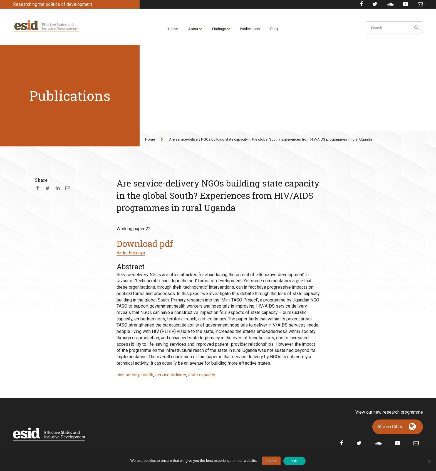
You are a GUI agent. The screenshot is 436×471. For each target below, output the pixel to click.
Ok (294, 461)
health (147, 374)
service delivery (170, 374)
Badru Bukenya (131, 252)
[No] (429, 461)
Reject (271, 461)
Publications (250, 29)
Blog (274, 29)
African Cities (390, 426)
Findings (219, 29)
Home (173, 29)
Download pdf (145, 243)
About (193, 29)
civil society (128, 374)
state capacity (201, 374)
